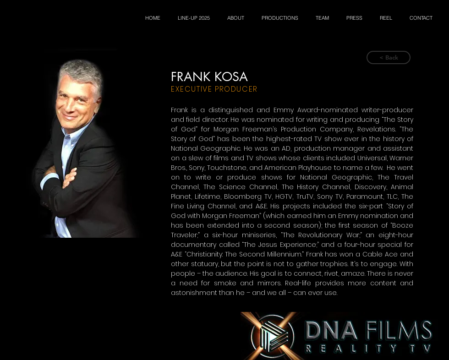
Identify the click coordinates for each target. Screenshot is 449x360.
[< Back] (389, 57)
